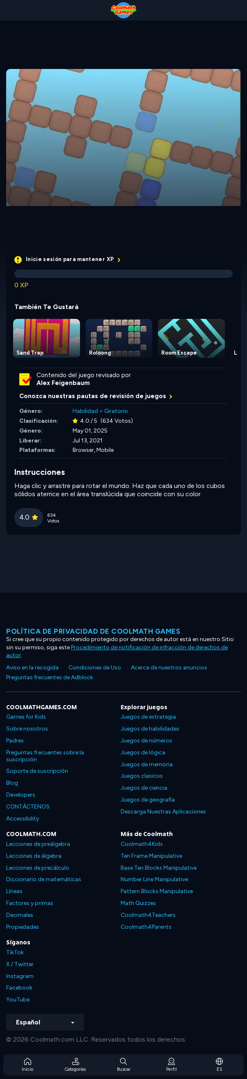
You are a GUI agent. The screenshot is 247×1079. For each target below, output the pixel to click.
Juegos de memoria (147, 764)
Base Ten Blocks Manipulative (159, 867)
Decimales (19, 915)
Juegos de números (146, 740)
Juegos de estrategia (148, 716)
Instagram (20, 976)
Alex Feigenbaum (63, 383)
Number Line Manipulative (154, 879)
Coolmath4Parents (146, 926)
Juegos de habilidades (150, 728)
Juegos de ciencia (144, 787)
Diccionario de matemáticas (43, 879)
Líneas (14, 891)
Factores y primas (29, 903)
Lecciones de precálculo (37, 867)
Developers (20, 794)
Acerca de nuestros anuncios (169, 667)
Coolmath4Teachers (148, 915)
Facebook (19, 987)
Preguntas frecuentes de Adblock (49, 677)
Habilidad (85, 411)
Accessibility (22, 818)
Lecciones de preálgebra (38, 844)
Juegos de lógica (143, 752)
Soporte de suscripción (37, 770)
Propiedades (22, 926)
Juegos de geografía (148, 799)
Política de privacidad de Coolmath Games (93, 631)
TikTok (15, 952)
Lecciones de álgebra (34, 855)
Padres (15, 740)
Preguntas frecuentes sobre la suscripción (45, 756)
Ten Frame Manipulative (151, 855)
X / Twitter (20, 964)
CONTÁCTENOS (28, 806)
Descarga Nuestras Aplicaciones (163, 811)
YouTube (18, 999)
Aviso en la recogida (32, 667)
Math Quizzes (138, 903)
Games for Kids (26, 716)
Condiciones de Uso (95, 667)
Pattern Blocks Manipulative (157, 891)
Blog (12, 782)
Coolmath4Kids (142, 844)
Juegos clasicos (142, 775)
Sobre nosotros (27, 728)
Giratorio (116, 411)
